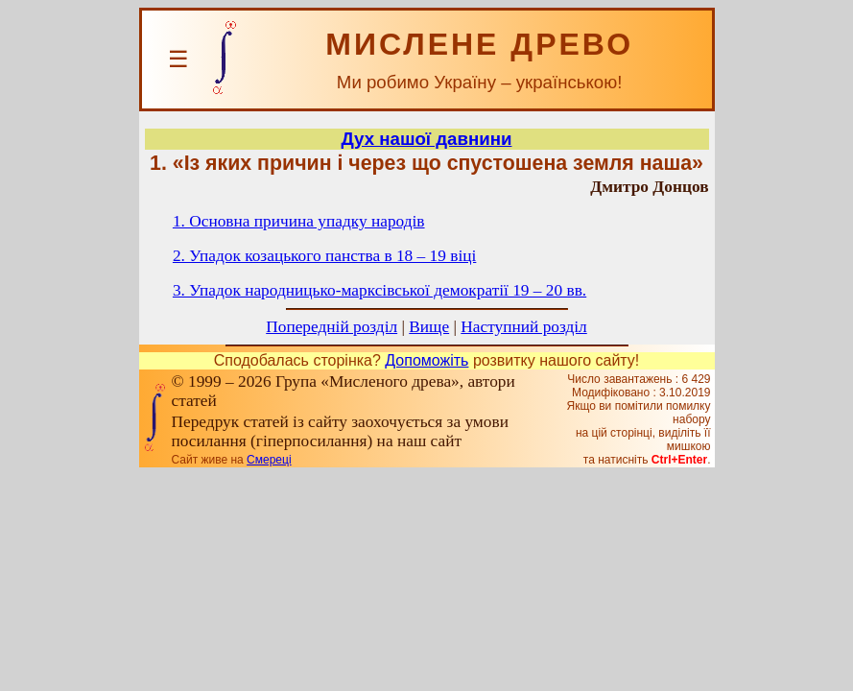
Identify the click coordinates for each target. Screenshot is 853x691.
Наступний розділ (523, 327)
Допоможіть (426, 360)
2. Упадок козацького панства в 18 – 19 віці (324, 256)
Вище (429, 327)
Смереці (269, 459)
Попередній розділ (331, 327)
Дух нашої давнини (427, 139)
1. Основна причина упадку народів (299, 221)
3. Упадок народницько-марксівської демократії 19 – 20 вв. (379, 290)
